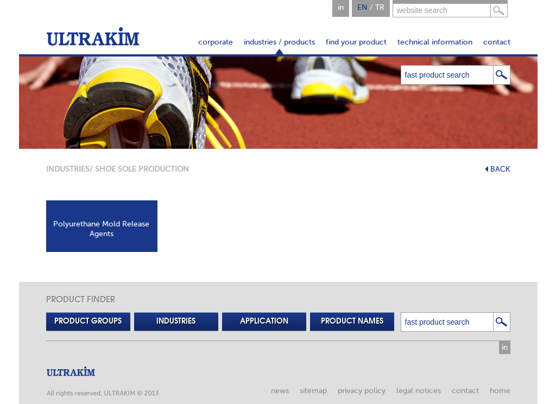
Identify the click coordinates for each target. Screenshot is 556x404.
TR (379, 7)
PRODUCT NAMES (352, 321)
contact (496, 42)
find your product (356, 42)
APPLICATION (264, 321)
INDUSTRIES (68, 169)
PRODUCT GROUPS (88, 321)
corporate (215, 42)
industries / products (279, 42)
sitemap (313, 391)
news (280, 391)
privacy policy (362, 391)
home (500, 391)
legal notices (418, 391)
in (341, 7)
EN (362, 7)
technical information (434, 42)
